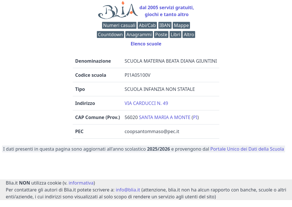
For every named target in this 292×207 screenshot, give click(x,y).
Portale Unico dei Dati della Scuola (247, 149)
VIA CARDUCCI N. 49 (146, 103)
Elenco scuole (145, 44)
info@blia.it (128, 190)
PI (195, 117)
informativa (81, 183)
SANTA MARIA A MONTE (164, 117)
